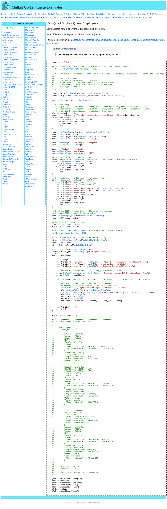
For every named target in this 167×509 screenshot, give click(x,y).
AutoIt (30, 14)
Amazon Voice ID (8, 65)
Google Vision (7, 157)
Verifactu (28, 137)
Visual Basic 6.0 (121, 17)
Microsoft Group (31, 42)
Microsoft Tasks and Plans (35, 45)
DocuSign (6, 117)
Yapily (27, 167)
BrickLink (5, 92)
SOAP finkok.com (31, 92)
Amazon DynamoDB (10, 52)
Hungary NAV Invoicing (10, 159)
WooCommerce (31, 157)
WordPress (29, 159)
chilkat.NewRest (83, 100)
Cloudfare (6, 109)
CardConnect (7, 100)
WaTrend (28, 144)
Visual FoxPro (136, 17)
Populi (27, 72)
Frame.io (5, 139)
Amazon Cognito (8, 50)
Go (109, 14)
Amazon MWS (7, 55)
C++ (44, 14)
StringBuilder (68, 132)
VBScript (108, 17)
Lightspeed (6, 176)
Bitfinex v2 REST (8, 87)
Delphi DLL (101, 14)
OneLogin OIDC (31, 55)
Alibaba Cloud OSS (9, 47)
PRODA (28, 62)
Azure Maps (6, 70)
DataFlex (90, 14)
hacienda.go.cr (30, 186)
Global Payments (8, 147)
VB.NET (99, 17)
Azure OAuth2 (7, 75)
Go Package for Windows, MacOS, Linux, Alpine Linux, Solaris (88, 54)
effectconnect (30, 184)
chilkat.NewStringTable (100, 290)
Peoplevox (29, 70)
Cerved (5, 102)
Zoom (27, 176)
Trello (27, 127)
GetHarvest (6, 144)
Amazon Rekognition (10, 60)
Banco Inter (6, 82)
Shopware (29, 107)
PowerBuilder (12, 17)
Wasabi (28, 149)
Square (28, 114)
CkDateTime (67, 240)
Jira (3, 171)
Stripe (27, 117)
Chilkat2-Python (55, 14)
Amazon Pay (7, 57)
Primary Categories (9, 28)
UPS (27, 132)
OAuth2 (88, 74)
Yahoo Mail (29, 164)
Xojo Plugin (149, 17)
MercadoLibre (30, 35)
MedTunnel (29, 33)
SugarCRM (29, 119)
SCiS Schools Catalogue (34, 85)
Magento (5, 181)
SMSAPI (28, 90)
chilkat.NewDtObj (82, 245)
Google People (7, 149)
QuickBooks (29, 75)
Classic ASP (79, 14)
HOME (12, 14)
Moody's (28, 50)
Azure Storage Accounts (11, 77)
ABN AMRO (6, 33)
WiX (26, 154)
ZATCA (28, 171)
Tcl (68, 17)
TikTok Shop (30, 124)
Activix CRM (6, 42)
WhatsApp (29, 152)
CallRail (5, 97)
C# (39, 14)
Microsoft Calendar (32, 40)
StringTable (74, 290)
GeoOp (5, 142)
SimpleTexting (30, 112)
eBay (27, 181)
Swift (63, 17)
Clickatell (5, 107)
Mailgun (5, 184)
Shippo (28, 102)
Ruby (45, 17)
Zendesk (28, 174)
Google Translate (8, 154)
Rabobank (29, 77)
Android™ (21, 14)
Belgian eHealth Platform (11, 85)
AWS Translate (8, 40)
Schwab (28, 97)
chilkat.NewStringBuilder (96, 132)
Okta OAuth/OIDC (32, 52)
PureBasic (36, 17)
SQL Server (54, 17)
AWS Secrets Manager (10, 35)
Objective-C (143, 14)
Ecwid (4, 124)
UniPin (27, 134)
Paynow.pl (29, 67)
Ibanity (4, 164)
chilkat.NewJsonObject (97, 93)
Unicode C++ (88, 17)
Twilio (27, 129)
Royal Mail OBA (31, 82)
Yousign (28, 169)
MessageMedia (31, 37)
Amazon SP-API (8, 62)
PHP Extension (156, 14)
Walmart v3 (29, 147)
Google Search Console (11, 152)
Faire (4, 137)
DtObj (61, 245)
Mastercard (29, 30)
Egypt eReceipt (8, 129)
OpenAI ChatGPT (31, 60)
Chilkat (4, 14)
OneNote (28, 57)
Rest (63, 100)
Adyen (4, 45)
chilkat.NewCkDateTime (94, 240)
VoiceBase (29, 139)
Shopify (28, 104)
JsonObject (71, 93)
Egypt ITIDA (6, 127)
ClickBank (6, 104)
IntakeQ (5, 167)
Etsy (4, 132)
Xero (27, 162)
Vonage (28, 142)
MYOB (4, 179)
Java (114, 14)
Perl (3, 17)
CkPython (68, 14)
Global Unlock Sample (69, 69)
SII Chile (28, 87)
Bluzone (5, 90)
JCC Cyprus (6, 169)
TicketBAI (28, 122)
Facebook (6, 134)
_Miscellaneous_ (31, 179)
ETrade (5, 122)
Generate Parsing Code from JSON (70, 233)
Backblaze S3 (7, 80)
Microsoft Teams (31, 47)
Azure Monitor (7, 72)
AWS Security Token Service (12, 37)
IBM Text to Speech (9, 162)
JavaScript (123, 14)
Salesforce (29, 95)
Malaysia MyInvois (32, 28)
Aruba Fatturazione (9, 67)
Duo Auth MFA (7, 119)
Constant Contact (8, 112)
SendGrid (28, 100)
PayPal (28, 65)
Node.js (132, 14)
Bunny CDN (6, 95)
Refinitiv (28, 80)
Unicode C (76, 17)
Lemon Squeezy (8, 174)
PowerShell (25, 17)
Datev (4, 114)
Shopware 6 (29, 109)
